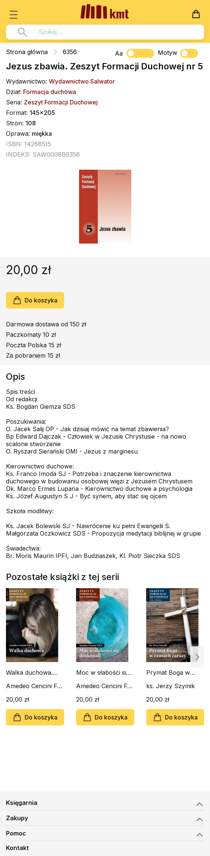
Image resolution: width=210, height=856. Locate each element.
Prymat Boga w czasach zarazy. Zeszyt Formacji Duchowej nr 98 (169, 672)
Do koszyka (35, 300)
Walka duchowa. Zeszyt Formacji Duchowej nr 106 (30, 672)
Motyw (178, 53)
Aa (119, 53)
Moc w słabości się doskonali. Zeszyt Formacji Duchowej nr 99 (103, 672)
